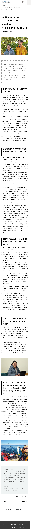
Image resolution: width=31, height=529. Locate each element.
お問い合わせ (22, 527)
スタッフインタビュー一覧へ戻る (14, 509)
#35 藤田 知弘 (24, 501)
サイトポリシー (22, 524)
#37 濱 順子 (6, 501)
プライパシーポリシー (11, 527)
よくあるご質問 (13, 524)
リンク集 (5, 524)
